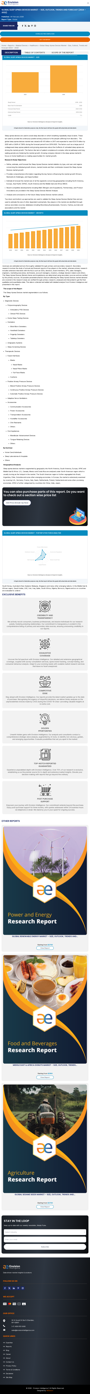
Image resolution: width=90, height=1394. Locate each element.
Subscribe (45, 1247)
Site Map (9, 1377)
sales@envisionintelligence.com (22, 1330)
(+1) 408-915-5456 (18, 1326)
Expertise (9, 1343)
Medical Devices (22, 45)
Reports (11, 45)
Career (8, 1354)
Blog (7, 1350)
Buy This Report (45, 39)
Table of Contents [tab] (35, 52)
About (8, 1358)
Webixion (49, 1390)
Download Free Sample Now (45, 34)
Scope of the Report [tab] (63, 52)
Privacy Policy (11, 1366)
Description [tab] (11, 52)
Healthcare (34, 45)
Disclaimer (9, 1373)
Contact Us (10, 1362)
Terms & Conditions (13, 1370)
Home (4, 45)
